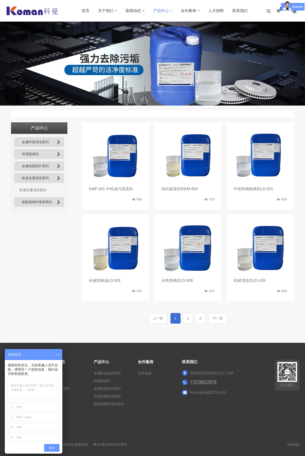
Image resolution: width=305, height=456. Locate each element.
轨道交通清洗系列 (35, 178)
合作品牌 (144, 373)
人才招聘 (216, 11)
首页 (85, 11)
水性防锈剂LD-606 (177, 280)
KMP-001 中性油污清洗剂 (111, 189)
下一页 (218, 318)
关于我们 (107, 11)
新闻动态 (135, 11)
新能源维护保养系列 (37, 202)
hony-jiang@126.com (208, 392)
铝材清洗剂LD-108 (249, 280)
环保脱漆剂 (30, 154)
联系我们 (240, 11)
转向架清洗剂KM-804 (179, 189)
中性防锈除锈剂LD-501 (253, 189)
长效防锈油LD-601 (105, 280)
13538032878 (203, 382)
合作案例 (190, 11)
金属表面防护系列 (35, 166)
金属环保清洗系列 (35, 142)
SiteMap (293, 444)
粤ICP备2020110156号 (110, 444)
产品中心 (162, 11)
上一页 (158, 318)
